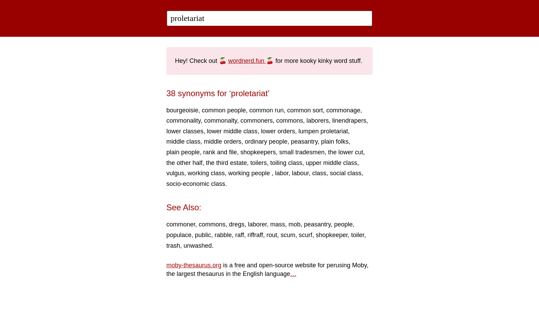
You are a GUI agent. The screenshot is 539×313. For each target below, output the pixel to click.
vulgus (175, 173)
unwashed (198, 245)
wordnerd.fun (247, 60)
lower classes (185, 131)
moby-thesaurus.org (193, 265)
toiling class (286, 162)
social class (345, 173)
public (203, 235)
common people (224, 110)
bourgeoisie (182, 110)
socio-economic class (195, 183)
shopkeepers (258, 152)
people (343, 224)
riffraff (255, 235)
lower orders (278, 131)
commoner (180, 224)
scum (287, 235)
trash (173, 245)
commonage (343, 110)
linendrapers (349, 120)
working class (206, 173)
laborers (318, 120)
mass (277, 224)
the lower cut (345, 152)
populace (178, 235)
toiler (357, 235)
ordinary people (266, 141)
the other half (184, 162)
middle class (183, 141)
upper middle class (331, 162)
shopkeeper (332, 235)
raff (239, 235)
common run (266, 110)
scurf (305, 235)
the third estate (226, 162)
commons (289, 120)
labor (281, 173)
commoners (256, 120)
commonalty (220, 120)
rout (271, 235)
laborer (257, 224)
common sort (305, 110)
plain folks (335, 141)
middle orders (222, 141)
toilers (258, 162)
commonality (183, 120)
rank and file (220, 152)
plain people (183, 152)
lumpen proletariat (323, 131)
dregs (236, 224)
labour (300, 173)
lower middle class (232, 131)
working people (250, 173)
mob (294, 224)
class (319, 173)
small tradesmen (301, 152)
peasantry (304, 141)
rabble (223, 235)
